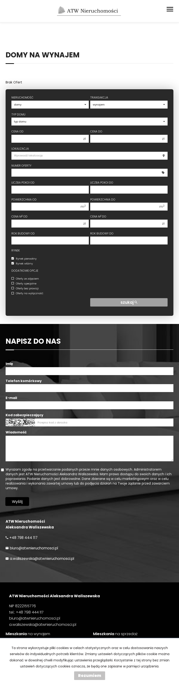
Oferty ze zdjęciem (25, 278)
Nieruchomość (22, 97)
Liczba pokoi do (101, 183)
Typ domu (18, 114)
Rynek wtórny (22, 263)
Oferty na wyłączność (27, 293)
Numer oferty (21, 166)
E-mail (11, 398)
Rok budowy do (102, 233)
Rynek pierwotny (24, 259)
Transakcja (99, 97)
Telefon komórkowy (24, 381)
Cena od (17, 131)
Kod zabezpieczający (24, 415)
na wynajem (28, 634)
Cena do (96, 131)
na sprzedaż (115, 634)
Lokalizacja (20, 149)
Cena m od (19, 216)
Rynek (15, 250)
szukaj (128, 302)
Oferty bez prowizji (25, 288)
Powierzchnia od (24, 199)
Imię (9, 363)
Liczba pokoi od (22, 183)
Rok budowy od (23, 233)
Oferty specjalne (23, 283)
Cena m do (98, 216)
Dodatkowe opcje (24, 271)
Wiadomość (16, 432)
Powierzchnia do (102, 199)
